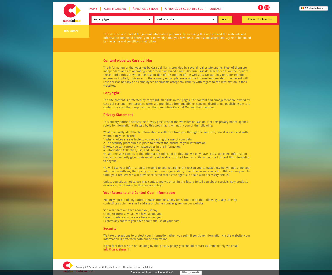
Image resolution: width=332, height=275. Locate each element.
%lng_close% (190, 272)
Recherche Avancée (260, 19)
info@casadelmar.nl (116, 249)
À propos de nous (145, 9)
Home (93, 9)
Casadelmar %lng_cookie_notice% (151, 272)
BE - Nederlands (312, 8)
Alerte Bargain (115, 9)
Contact (215, 9)
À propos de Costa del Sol (184, 9)
